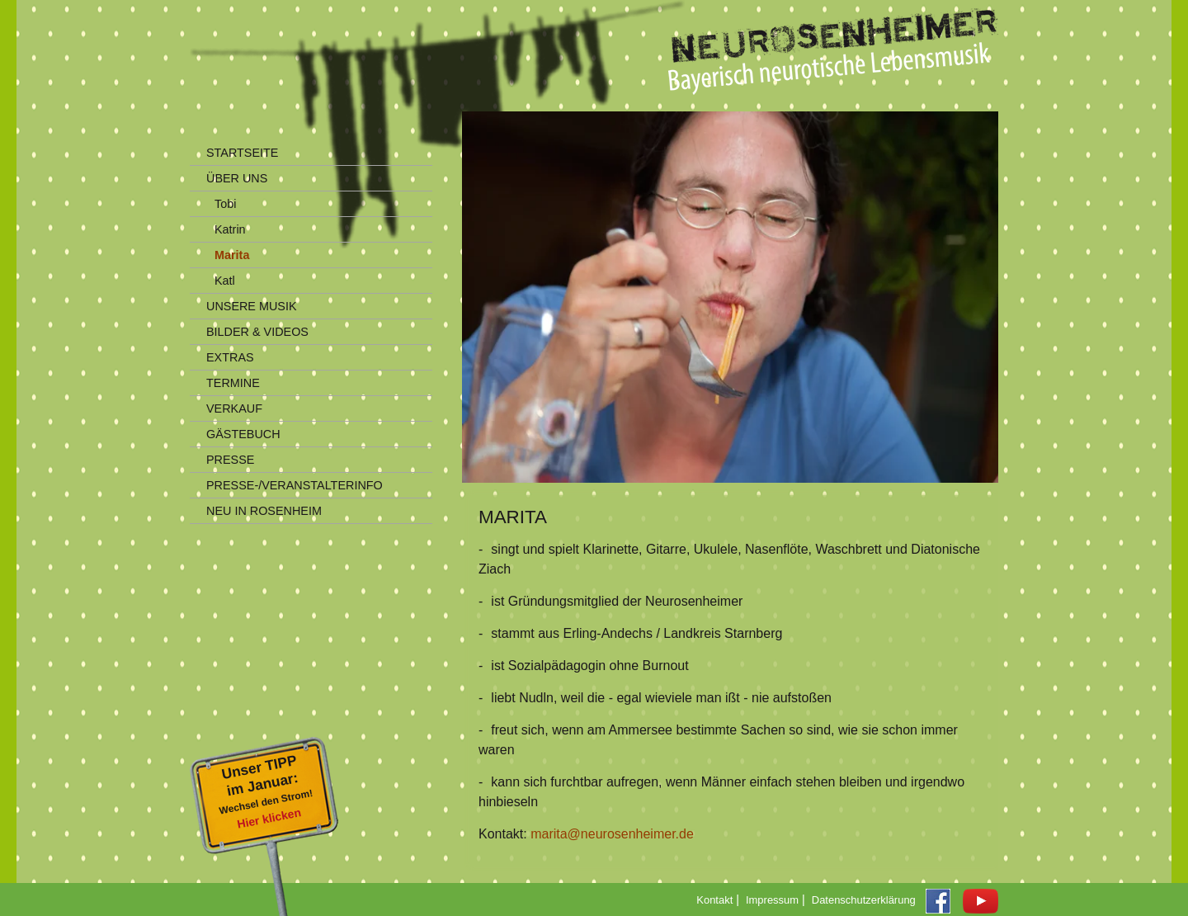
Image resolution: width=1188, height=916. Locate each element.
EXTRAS (230, 357)
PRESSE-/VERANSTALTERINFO (294, 485)
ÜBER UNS (236, 178)
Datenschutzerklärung (864, 900)
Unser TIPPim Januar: (268, 794)
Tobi (225, 203)
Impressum (772, 900)
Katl (224, 280)
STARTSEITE (242, 152)
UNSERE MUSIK (251, 306)
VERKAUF (234, 408)
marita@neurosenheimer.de (612, 834)
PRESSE (230, 459)
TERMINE (233, 383)
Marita (231, 255)
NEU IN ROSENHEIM (264, 510)
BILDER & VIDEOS (257, 331)
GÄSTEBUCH (243, 434)
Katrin (230, 229)
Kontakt (714, 900)
